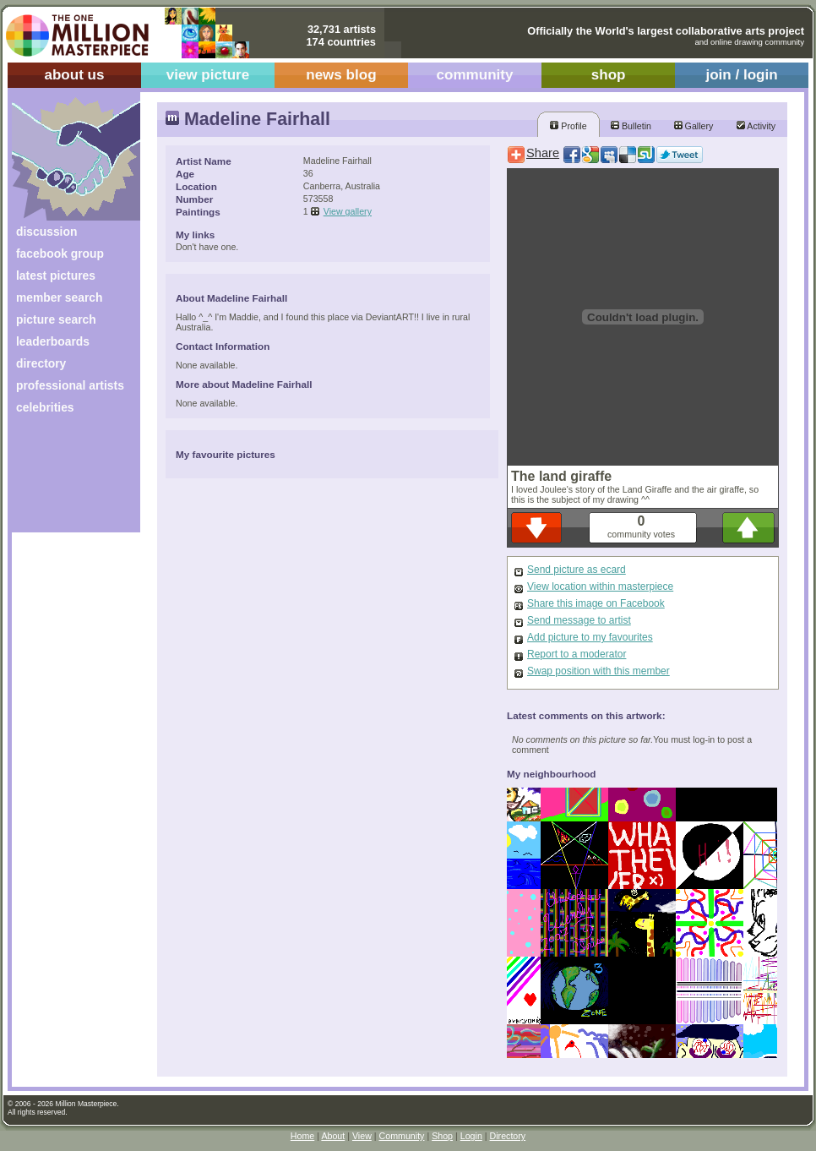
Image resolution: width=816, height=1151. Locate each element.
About (333, 1136)
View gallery (348, 211)
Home (302, 1136)
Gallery (694, 126)
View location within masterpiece (600, 586)
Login (471, 1136)
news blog (341, 75)
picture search (56, 319)
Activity (756, 126)
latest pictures (55, 275)
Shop (442, 1136)
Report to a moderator (576, 654)
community (475, 75)
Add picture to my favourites (590, 637)
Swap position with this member (598, 671)
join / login (741, 75)
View (362, 1136)
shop (608, 75)
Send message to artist (579, 620)
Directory (508, 1136)
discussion (46, 231)
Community (402, 1136)
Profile (568, 126)
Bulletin (631, 126)
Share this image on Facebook (596, 603)
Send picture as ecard (576, 570)
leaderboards (53, 341)
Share (542, 153)
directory (41, 363)
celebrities (45, 407)
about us (74, 75)
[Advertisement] (64, 479)
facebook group (60, 253)
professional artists (70, 385)
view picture (208, 75)
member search (59, 297)
